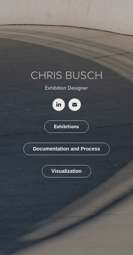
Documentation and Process (66, 149)
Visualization (66, 171)
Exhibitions (66, 126)
